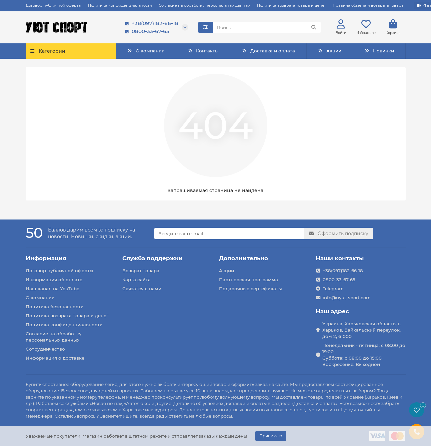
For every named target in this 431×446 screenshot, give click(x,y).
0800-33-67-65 (145, 31)
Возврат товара (140, 270)
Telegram (333, 288)
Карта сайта (136, 279)
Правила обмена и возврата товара (368, 5)
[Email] (229, 233)
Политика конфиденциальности (120, 5)
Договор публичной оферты (53, 5)
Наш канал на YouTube (52, 288)
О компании (146, 51)
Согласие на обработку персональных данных (204, 5)
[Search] (267, 27)
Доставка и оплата (268, 51)
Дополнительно (243, 258)
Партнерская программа (248, 279)
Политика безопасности (55, 306)
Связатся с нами (141, 288)
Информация (46, 258)
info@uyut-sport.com (347, 297)
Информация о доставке (55, 358)
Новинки (379, 51)
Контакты (203, 51)
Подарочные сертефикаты (250, 288)
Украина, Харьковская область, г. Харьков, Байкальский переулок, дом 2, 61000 (361, 330)
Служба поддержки (152, 258)
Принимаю (270, 435)
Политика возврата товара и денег (291, 5)
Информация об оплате (54, 279)
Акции (330, 51)
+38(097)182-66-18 (150, 23)
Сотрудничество (45, 349)
